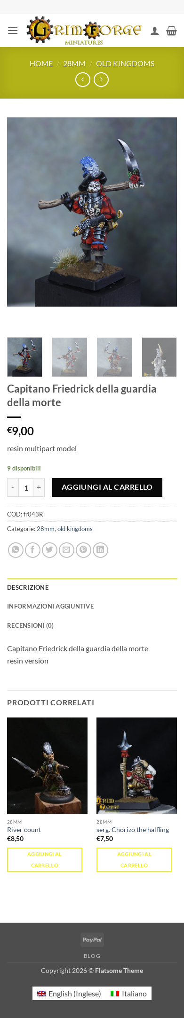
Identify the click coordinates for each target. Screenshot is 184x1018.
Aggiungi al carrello (107, 487)
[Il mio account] (155, 30)
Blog (92, 955)
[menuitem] (69, 993)
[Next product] (82, 79)
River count (24, 829)
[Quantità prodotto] (25, 487)
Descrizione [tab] (27, 587)
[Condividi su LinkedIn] (100, 550)
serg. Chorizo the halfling (132, 829)
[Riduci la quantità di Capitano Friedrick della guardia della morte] (12, 487)
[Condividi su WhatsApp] (16, 550)
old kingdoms (125, 63)
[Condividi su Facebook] (32, 550)
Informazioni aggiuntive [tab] (50, 606)
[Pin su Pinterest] (83, 550)
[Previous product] (101, 79)
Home (41, 63)
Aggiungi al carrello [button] (44, 859)
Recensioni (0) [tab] (30, 625)
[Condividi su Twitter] (49, 550)
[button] (12, 30)
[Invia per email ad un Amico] (66, 550)
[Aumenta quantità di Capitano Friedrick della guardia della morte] (39, 487)
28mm (74, 63)
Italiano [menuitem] (134, 993)
